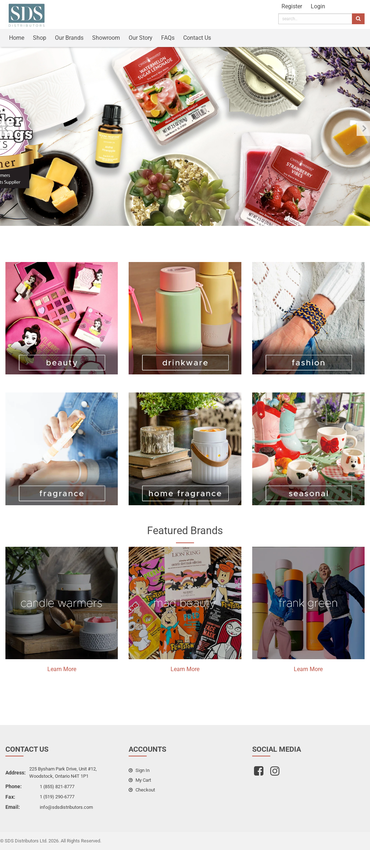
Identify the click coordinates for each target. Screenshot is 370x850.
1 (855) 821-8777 (57, 786)
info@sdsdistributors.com (66, 807)
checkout (142, 790)
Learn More (61, 669)
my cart (140, 780)
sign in (139, 770)
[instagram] (275, 773)
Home (16, 37)
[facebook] (259, 773)
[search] (315, 18)
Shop (39, 37)
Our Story (140, 37)
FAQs (168, 37)
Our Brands (69, 37)
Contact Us (197, 37)
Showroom (106, 37)
